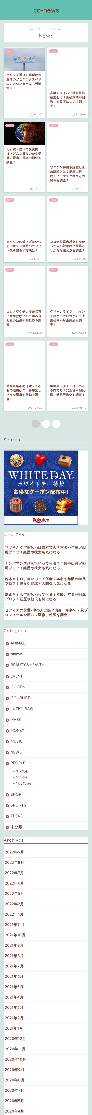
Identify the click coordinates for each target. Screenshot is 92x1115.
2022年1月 (14, 754)
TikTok (22, 611)
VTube (21, 617)
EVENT (17, 516)
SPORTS (18, 645)
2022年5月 (14, 734)
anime (16, 494)
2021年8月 (14, 796)
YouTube (23, 624)
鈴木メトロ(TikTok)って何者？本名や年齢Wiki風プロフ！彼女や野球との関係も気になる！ (45, 421)
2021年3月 (14, 848)
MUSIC (17, 581)
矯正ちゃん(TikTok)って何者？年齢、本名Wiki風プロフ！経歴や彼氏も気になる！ (45, 437)
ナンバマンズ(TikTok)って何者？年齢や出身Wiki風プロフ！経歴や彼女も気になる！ (45, 405)
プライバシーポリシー (36, 1103)
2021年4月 (14, 837)
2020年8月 (15, 920)
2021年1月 (14, 868)
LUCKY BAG (22, 549)
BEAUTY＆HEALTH (27, 505)
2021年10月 (15, 775)
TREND (17, 656)
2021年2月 (14, 858)
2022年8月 (14, 702)
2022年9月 (14, 692)
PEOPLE (18, 603)
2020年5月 (14, 941)
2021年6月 (14, 816)
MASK (16, 560)
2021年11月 (15, 765)
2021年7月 (14, 806)
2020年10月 (15, 899)
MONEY (17, 570)
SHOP (16, 634)
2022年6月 (14, 723)
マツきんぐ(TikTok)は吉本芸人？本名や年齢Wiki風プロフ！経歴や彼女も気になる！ (45, 390)
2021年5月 (14, 827)
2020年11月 (15, 889)
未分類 (16, 667)
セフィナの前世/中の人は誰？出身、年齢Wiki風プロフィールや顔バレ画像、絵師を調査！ (46, 452)
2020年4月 (14, 951)
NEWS (16, 592)
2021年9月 (14, 785)
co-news (46, 10)
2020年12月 (15, 879)
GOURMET (20, 538)
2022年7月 (14, 713)
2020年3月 (14, 962)
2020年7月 (14, 930)
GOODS (18, 527)
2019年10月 (15, 972)
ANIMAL (18, 483)
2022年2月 (14, 744)
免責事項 (63, 1103)
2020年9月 (15, 910)
